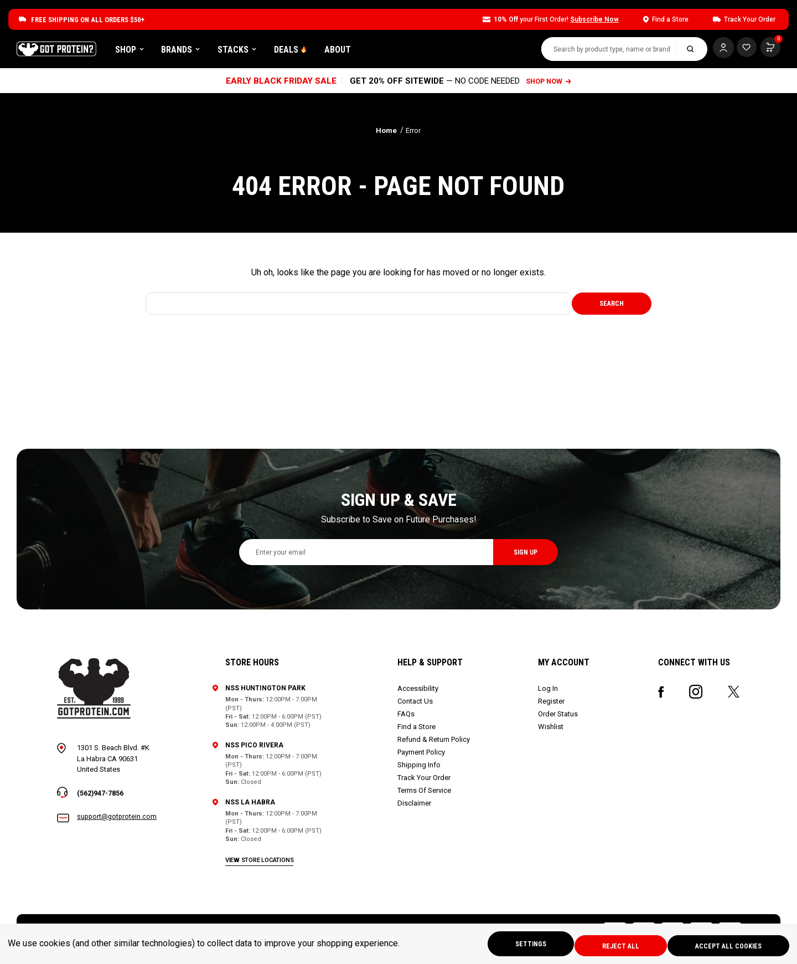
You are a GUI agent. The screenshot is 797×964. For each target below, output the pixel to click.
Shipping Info (420, 768)
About (407, 51)
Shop (199, 51)
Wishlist (551, 730)
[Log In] (716, 49)
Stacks (306, 51)
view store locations (261, 863)
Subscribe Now (594, 19)
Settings (515, 945)
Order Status (558, 717)
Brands (250, 51)
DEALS (360, 51)
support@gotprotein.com (118, 821)
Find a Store (417, 730)
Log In (548, 692)
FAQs (407, 717)
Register (552, 705)
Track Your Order (425, 781)
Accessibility (418, 692)
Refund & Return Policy (434, 743)
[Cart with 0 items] (743, 49)
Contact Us (416, 705)
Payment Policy (422, 756)
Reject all (611, 945)
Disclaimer (415, 807)
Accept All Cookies (726, 945)
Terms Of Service (425, 794)
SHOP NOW (549, 85)
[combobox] (602, 51)
